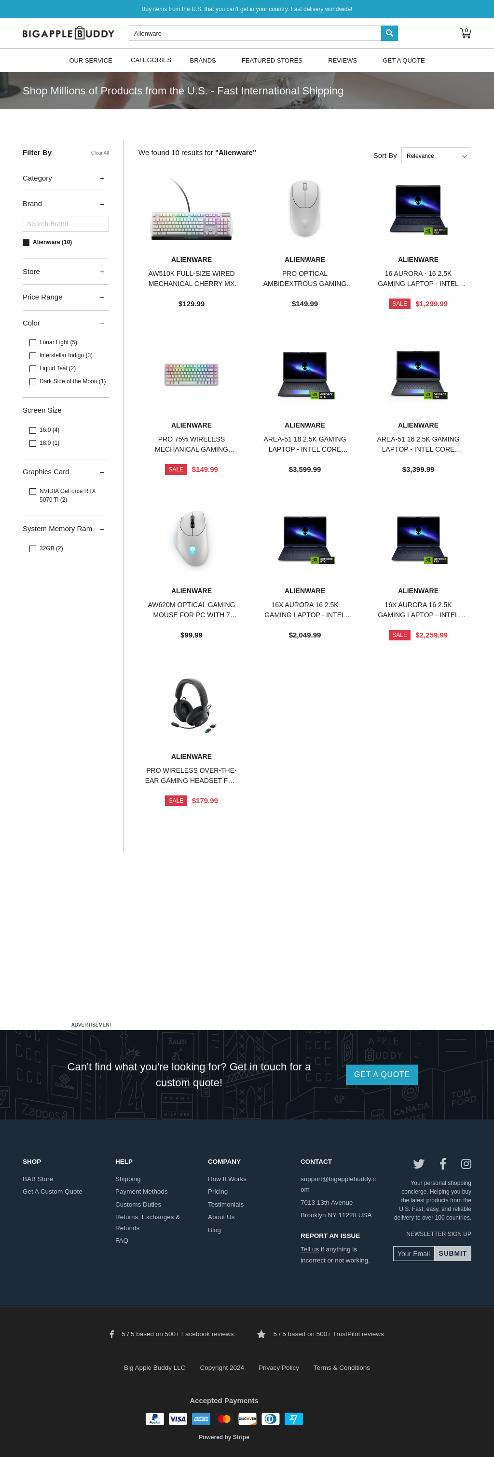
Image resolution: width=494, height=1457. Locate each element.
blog (214, 1230)
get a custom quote (52, 1191)
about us (221, 1217)
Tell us (310, 1249)
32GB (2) (51, 548)
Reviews (342, 60)
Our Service (90, 60)
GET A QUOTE (382, 1074)
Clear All (100, 153)
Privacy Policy (279, 1367)
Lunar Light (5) (58, 342)
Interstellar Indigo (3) (66, 355)
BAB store (38, 1179)
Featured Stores (272, 60)
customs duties (138, 1204)
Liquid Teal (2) (58, 368)
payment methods (141, 1191)
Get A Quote (404, 60)
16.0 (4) (49, 430)
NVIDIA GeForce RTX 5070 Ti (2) (68, 495)
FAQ (121, 1240)
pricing (218, 1191)
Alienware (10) (52, 242)
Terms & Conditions (342, 1367)
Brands (203, 60)
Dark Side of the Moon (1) (73, 381)
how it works (227, 1179)
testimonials (226, 1204)
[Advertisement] (247, 951)
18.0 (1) (49, 443)
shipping (128, 1179)
